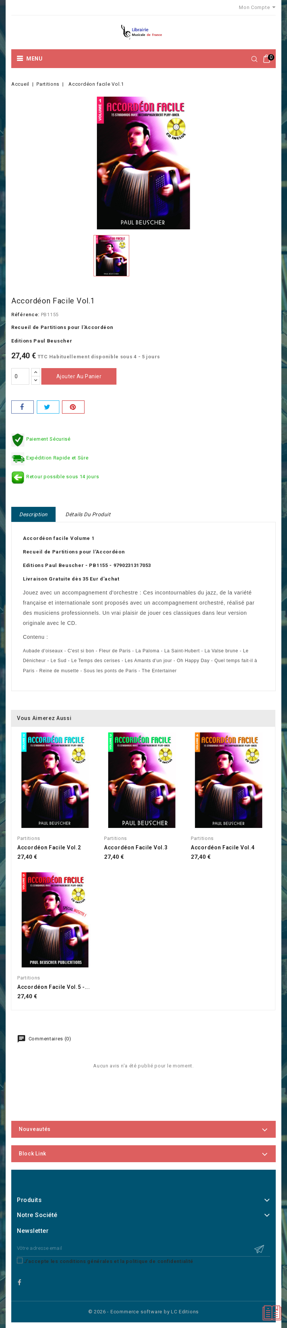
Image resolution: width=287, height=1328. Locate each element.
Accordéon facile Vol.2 (49, 847)
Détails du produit (87, 514)
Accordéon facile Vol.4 (222, 847)
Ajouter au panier (79, 376)
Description (33, 514)
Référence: (25, 314)
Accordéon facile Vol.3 (136, 847)
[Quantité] (20, 376)
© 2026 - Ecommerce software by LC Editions (143, 1311)
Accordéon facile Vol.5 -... (53, 987)
